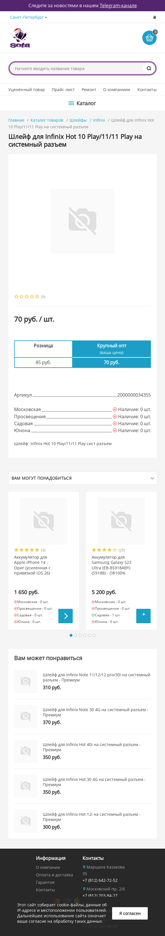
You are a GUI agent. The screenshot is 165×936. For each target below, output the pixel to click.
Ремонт (89, 89)
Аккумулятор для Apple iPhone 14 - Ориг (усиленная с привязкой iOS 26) (32, 565)
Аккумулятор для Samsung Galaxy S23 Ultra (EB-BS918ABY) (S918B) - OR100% (111, 565)
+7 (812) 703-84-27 (100, 895)
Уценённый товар (26, 89)
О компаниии (117, 89)
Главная (16, 120)
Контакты (147, 89)
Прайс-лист (63, 89)
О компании (48, 867)
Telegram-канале (118, 5)
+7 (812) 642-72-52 (100, 880)
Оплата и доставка (54, 874)
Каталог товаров (46, 120)
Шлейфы (78, 120)
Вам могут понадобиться (41, 478)
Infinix (99, 120)
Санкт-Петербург (27, 17)
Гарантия (45, 882)
